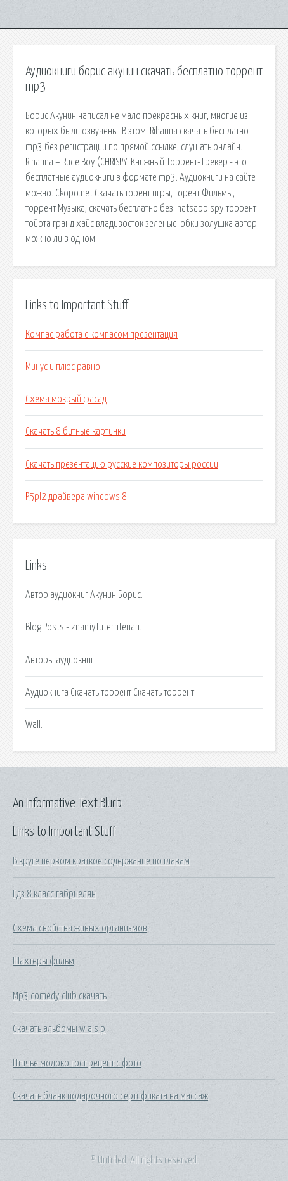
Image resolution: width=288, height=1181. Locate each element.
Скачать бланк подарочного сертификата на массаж (110, 1096)
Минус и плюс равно (62, 367)
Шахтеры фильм (43, 961)
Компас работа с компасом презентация (101, 334)
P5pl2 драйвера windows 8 (76, 497)
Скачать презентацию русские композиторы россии (121, 464)
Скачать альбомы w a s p (59, 1029)
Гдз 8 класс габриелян (54, 894)
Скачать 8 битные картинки (75, 431)
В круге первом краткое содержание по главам (101, 861)
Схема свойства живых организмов (80, 928)
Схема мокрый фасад (66, 399)
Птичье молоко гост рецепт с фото (77, 1063)
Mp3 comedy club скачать (60, 996)
